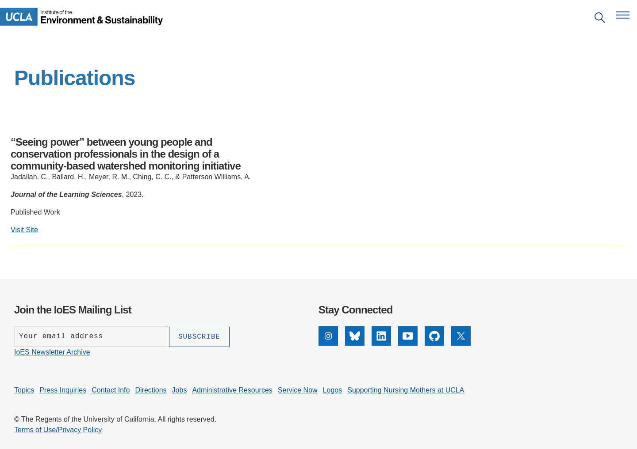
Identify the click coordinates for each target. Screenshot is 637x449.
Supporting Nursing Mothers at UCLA (405, 389)
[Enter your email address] (91, 336)
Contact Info (111, 389)
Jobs (179, 389)
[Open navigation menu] (623, 15)
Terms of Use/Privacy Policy (58, 429)
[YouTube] (408, 343)
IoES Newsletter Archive (52, 351)
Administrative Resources (232, 389)
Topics (24, 389)
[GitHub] (434, 343)
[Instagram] (328, 343)
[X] (461, 343)
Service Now (298, 389)
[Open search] (600, 19)
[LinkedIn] (381, 343)
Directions (150, 389)
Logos (332, 389)
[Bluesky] (355, 343)
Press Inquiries (62, 389)
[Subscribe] (199, 336)
